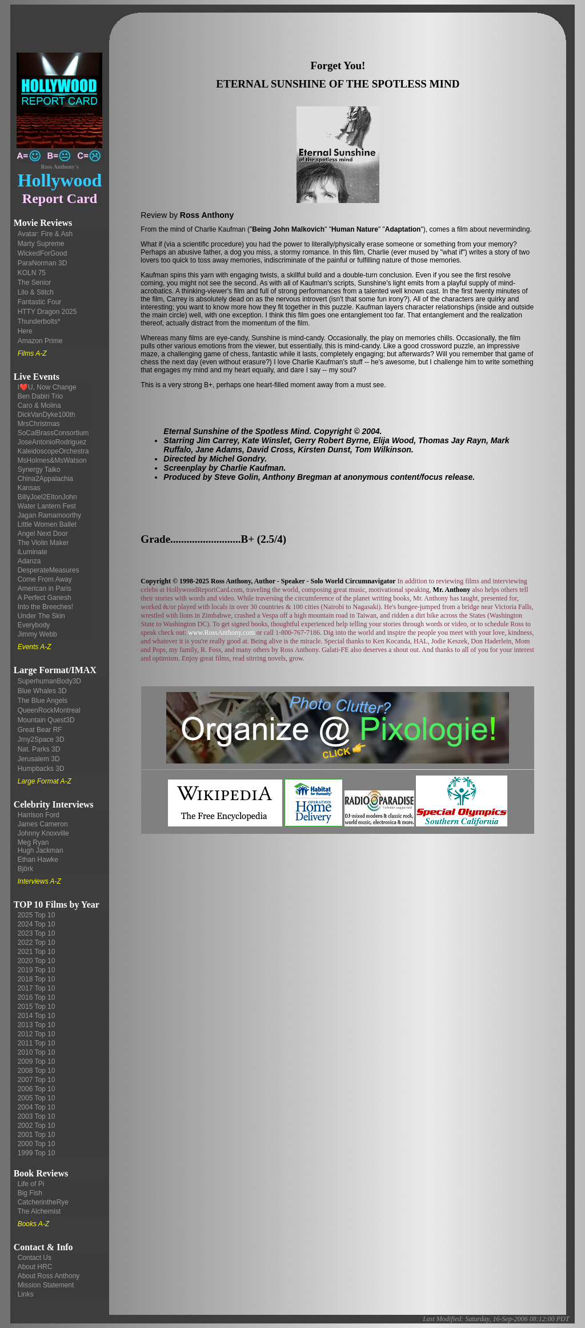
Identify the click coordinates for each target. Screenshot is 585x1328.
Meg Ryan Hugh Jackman (40, 846)
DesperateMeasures (48, 570)
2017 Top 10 (36, 988)
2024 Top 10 (36, 924)
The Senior (34, 283)
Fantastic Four (40, 302)
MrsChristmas (39, 424)
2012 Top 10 (36, 1034)
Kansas (29, 488)
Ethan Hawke (38, 860)
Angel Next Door (43, 534)
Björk (25, 869)
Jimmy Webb (37, 634)
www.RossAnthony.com (221, 633)
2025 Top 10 (36, 915)
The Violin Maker (43, 543)
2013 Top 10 (36, 1025)
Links (26, 1294)
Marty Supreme (41, 244)
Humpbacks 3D (41, 769)
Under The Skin (41, 616)
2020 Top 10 (36, 961)
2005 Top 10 (36, 1098)
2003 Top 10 (36, 1116)
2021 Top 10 (36, 952)
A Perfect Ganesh (44, 598)
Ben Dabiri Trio (40, 396)
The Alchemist (39, 1211)
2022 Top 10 (36, 943)
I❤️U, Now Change (47, 387)
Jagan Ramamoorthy (49, 515)
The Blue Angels (42, 701)
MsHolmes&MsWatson (52, 460)
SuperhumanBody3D (49, 681)
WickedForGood (42, 253)
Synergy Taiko (39, 470)
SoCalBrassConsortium (53, 433)
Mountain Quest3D (46, 720)
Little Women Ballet (47, 524)
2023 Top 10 (36, 933)
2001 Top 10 (36, 1135)
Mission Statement (46, 1285)
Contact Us (34, 1258)
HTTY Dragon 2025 (47, 312)
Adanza (29, 561)
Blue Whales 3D (42, 691)
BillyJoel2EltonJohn (47, 497)
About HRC (35, 1267)
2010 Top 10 (36, 1052)
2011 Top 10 (36, 1043)
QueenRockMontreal (49, 710)
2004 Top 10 (36, 1107)
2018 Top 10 (36, 979)
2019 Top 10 (36, 970)
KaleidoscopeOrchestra (53, 451)
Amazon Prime (40, 341)
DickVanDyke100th (46, 415)
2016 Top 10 (36, 997)
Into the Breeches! (45, 607)
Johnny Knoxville (43, 833)
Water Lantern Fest (47, 506)
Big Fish (30, 1193)
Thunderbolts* (39, 321)
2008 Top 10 (36, 1071)
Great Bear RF (40, 730)
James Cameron (43, 824)
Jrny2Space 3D (41, 739)
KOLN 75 (32, 273)
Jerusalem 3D (39, 759)
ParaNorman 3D (42, 263)
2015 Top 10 (36, 1007)
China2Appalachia (45, 479)
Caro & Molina (39, 405)
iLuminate (32, 552)
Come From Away (45, 579)
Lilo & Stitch (36, 292)
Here (25, 331)
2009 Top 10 (36, 1061)
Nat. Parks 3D (39, 749)
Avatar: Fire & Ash (45, 234)
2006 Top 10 (36, 1089)
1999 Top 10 (36, 1153)
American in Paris (44, 589)
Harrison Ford (38, 815)
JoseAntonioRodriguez (52, 442)
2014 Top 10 (36, 1016)
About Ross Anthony (49, 1276)
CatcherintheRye (43, 1202)
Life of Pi (31, 1184)
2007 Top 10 (36, 1080)
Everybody (34, 625)
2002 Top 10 (36, 1126)
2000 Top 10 (36, 1144)
